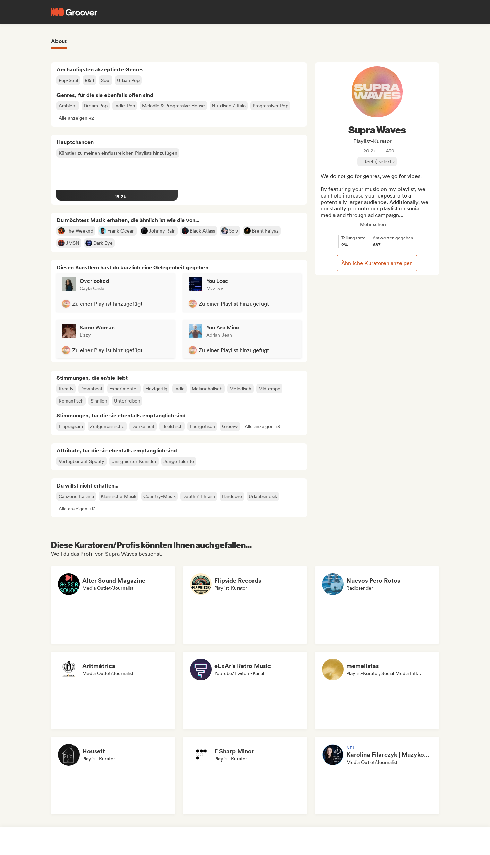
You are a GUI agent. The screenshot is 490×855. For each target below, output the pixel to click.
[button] (76, 118)
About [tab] (59, 41)
